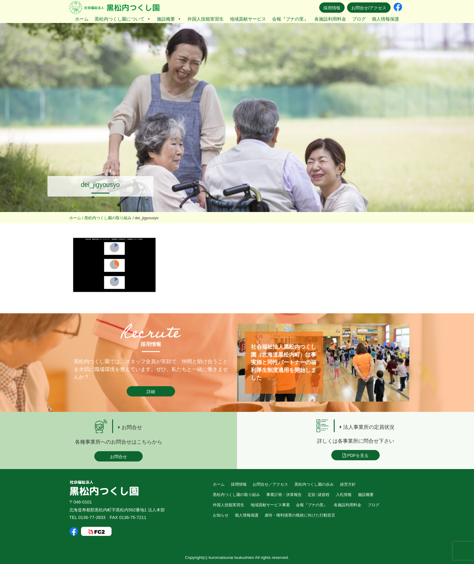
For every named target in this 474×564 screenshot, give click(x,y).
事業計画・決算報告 (284, 494)
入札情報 (344, 494)
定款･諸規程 (319, 494)
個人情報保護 (385, 18)
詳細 (151, 391)
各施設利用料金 (330, 18)
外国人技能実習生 (205, 18)
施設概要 (169, 18)
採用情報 (331, 7)
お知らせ (221, 515)
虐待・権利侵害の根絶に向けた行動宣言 (300, 515)
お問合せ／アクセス (270, 484)
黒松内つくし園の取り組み (236, 494)
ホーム (82, 18)
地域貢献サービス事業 (270, 505)
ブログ (359, 18)
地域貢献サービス (248, 18)
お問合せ (118, 456)
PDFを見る (356, 455)
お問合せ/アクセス (368, 7)
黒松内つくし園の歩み (314, 484)
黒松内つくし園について (123, 18)
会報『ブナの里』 (290, 18)
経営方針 (348, 484)
